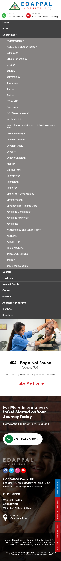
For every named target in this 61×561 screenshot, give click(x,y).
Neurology (12, 188)
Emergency (12, 107)
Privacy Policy (26, 545)
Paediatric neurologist (18, 218)
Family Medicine (15, 119)
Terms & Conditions (44, 545)
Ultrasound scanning (17, 254)
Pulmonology (13, 242)
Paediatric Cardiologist (19, 212)
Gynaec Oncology (16, 158)
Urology (11, 260)
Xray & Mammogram (17, 266)
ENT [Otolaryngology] (18, 113)
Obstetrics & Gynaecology (20, 194)
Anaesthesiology (15, 41)
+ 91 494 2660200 (15, 17)
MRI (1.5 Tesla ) (14, 170)
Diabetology (13, 83)
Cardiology (12, 53)
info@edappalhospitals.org (45, 17)
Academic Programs (14, 303)
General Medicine (16, 140)
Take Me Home (30, 384)
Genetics (11, 152)
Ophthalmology (15, 200)
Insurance (58, 488)
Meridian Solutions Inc (41, 555)
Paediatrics (12, 224)
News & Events (10, 284)
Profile (5, 29)
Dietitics (10, 95)
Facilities (7, 278)
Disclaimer (12, 545)
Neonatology (13, 176)
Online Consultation (58, 537)
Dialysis (10, 89)
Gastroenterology (16, 134)
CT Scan (11, 65)
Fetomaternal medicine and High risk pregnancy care (32, 126)
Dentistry (11, 71)
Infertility (11, 164)
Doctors (6, 272)
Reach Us (7, 315)
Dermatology (13, 77)
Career (6, 291)
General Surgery (15, 146)
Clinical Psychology (17, 59)
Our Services (43, 540)
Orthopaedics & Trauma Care (22, 206)
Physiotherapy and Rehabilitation (24, 230)
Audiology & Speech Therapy (22, 47)
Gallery (6, 297)
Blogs (8, 542)
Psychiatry (12, 236)
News (54, 540)
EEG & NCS (12, 101)
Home (5, 23)
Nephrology (13, 182)
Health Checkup (58, 509)
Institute (7, 309)
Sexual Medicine (15, 248)
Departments (10, 35)
